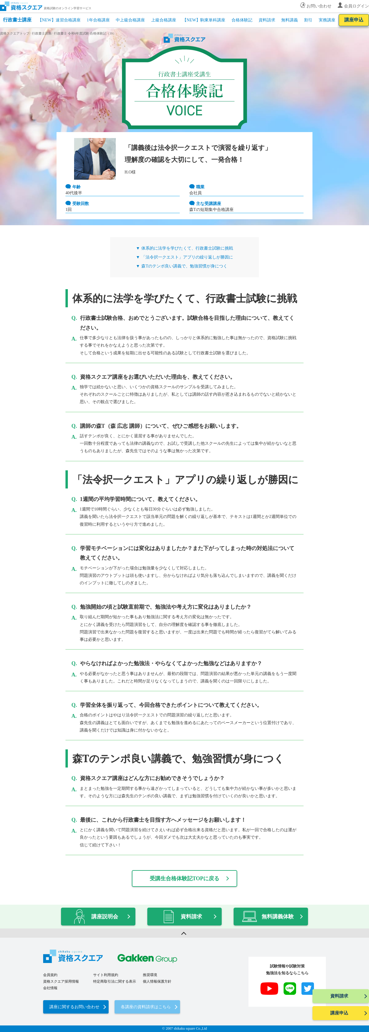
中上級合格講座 (130, 20)
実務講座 (327, 20)
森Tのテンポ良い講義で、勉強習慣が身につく (184, 266)
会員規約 (50, 975)
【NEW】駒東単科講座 (203, 20)
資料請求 (267, 20)
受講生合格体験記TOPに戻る (185, 878)
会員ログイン (356, 6)
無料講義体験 (268, 916)
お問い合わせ (319, 6)
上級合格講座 (163, 20)
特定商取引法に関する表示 (114, 981)
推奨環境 (150, 975)
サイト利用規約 (105, 975)
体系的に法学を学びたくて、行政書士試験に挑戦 (187, 248)
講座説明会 (95, 916)
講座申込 (353, 19)
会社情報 (50, 988)
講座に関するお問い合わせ (74, 1007)
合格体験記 (242, 20)
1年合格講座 (98, 20)
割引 (308, 20)
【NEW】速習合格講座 (59, 20)
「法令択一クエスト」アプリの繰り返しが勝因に (187, 257)
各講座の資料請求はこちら (146, 1007)
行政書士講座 (17, 19)
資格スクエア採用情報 (61, 981)
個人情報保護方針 (157, 981)
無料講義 (289, 20)
